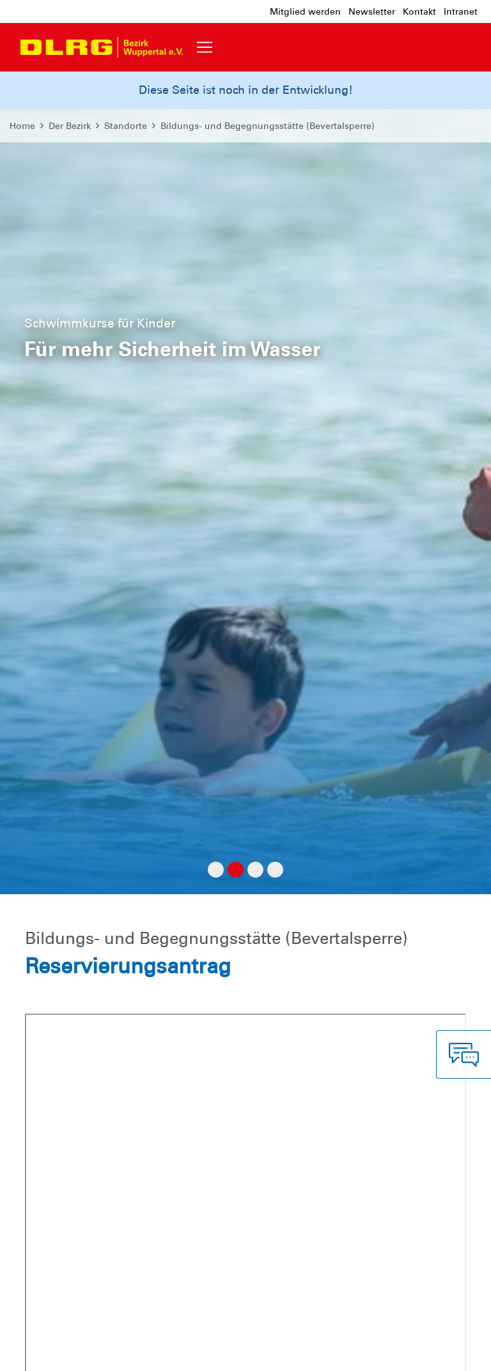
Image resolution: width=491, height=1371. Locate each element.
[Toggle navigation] (204, 47)
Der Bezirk (70, 126)
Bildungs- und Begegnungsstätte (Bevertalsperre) (267, 126)
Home (22, 126)
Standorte (125, 126)
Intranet (461, 11)
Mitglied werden (305, 11)
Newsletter (371, 11)
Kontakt (419, 11)
